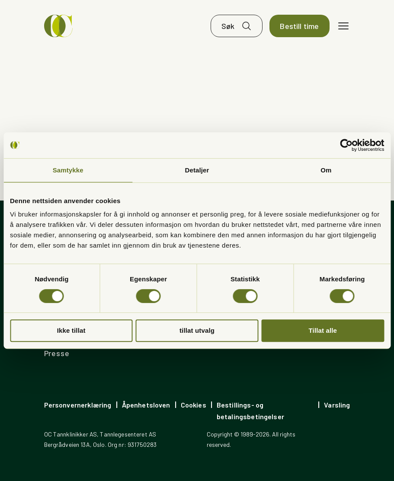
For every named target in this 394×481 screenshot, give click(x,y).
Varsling (337, 405)
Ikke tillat (71, 330)
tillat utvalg (197, 330)
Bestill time (299, 26)
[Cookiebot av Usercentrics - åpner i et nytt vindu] (346, 145)
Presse (57, 353)
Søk (228, 26)
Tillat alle (323, 330)
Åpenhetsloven (146, 405)
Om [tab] (325, 170)
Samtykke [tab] (68, 170)
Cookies (193, 405)
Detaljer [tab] (197, 170)
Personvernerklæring (78, 405)
